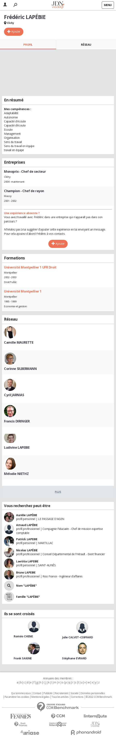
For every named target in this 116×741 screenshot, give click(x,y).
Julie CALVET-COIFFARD (77, 637)
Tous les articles (60, 697)
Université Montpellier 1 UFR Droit (30, 267)
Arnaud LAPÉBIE (26, 525)
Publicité (48, 693)
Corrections (77, 697)
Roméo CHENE (23, 636)
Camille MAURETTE (18, 342)
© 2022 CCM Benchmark (99, 697)
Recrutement (61, 693)
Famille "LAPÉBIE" (28, 597)
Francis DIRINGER (17, 421)
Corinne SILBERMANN (20, 368)
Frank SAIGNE (23, 658)
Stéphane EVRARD (74, 658)
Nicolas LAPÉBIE (27, 550)
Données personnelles (93, 693)
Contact (37, 693)
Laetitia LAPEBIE (27, 561)
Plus (58, 492)
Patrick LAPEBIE (26, 539)
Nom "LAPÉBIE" (26, 585)
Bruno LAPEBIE (26, 572)
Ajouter (15, 31)
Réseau (86, 44)
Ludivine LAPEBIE (16, 447)
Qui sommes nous (21, 693)
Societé (74, 693)
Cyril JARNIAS (14, 395)
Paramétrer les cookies (17, 697)
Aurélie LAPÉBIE (26, 515)
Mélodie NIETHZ (16, 474)
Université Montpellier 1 (22, 291)
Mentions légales (40, 697)
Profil (27, 44)
